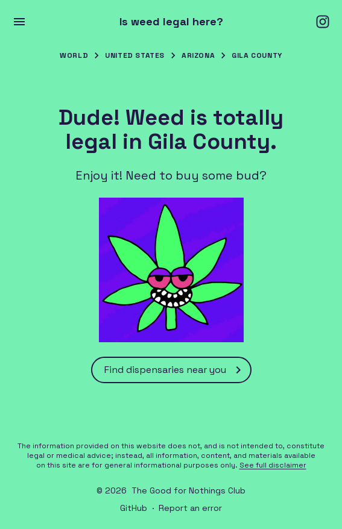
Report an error (190, 507)
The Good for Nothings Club (188, 490)
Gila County (257, 55)
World (74, 55)
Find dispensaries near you (174, 370)
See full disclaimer (272, 465)
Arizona (198, 55)
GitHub (133, 507)
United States (135, 55)
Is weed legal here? (171, 21)
